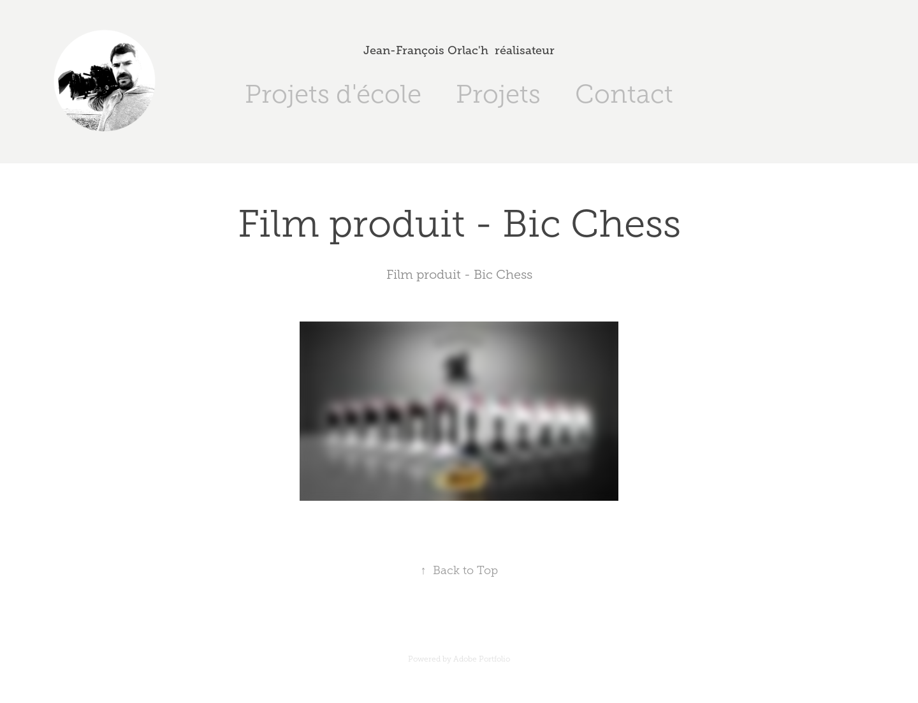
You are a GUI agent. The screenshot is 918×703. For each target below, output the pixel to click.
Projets (498, 94)
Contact (624, 94)
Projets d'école (333, 94)
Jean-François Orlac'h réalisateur (459, 50)
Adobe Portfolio (481, 659)
